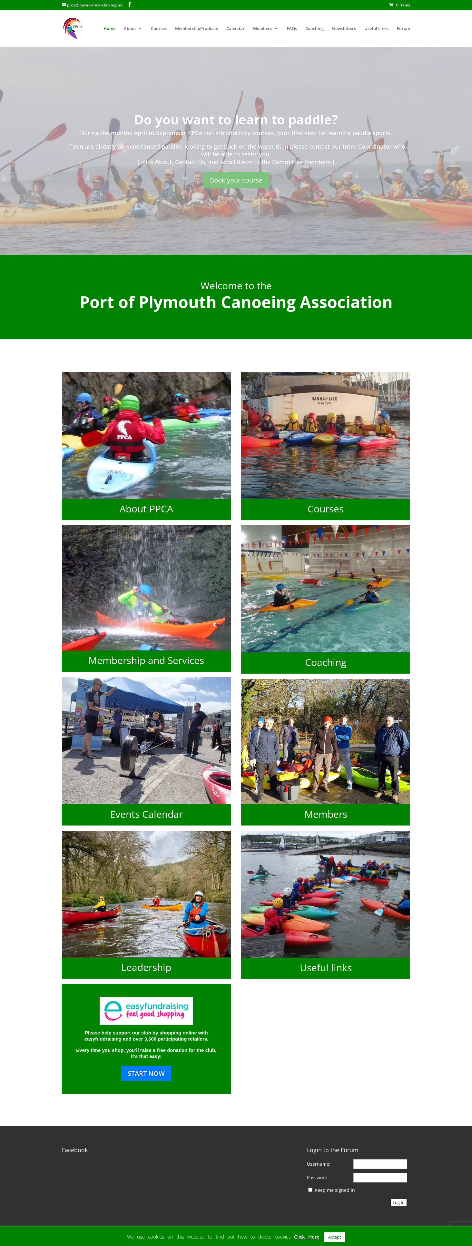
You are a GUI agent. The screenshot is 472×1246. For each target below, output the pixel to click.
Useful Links (376, 28)
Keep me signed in (335, 1190)
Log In (399, 1202)
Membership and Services (146, 660)
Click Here (307, 1236)
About (130, 28)
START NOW (146, 1073)
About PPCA (146, 508)
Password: (318, 1177)
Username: (318, 1164)
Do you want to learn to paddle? (236, 119)
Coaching (314, 28)
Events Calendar (146, 814)
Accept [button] (334, 1237)
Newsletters (344, 28)
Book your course (236, 180)
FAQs (292, 28)
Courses (159, 28)
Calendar (235, 28)
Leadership (146, 967)
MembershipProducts (196, 28)
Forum (403, 28)
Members (262, 28)
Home (109, 28)
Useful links (326, 967)
